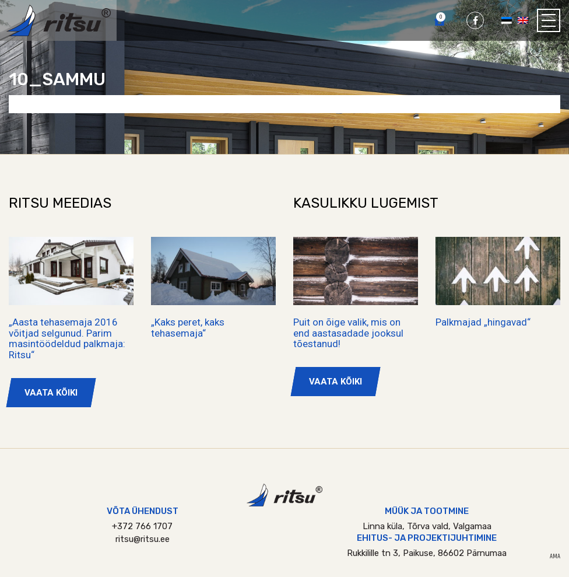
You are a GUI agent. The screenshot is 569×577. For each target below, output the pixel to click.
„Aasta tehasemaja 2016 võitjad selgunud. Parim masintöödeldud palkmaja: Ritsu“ (67, 338)
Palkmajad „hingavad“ (483, 322)
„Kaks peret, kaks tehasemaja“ (187, 327)
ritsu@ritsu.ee (142, 539)
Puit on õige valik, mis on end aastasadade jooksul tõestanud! (348, 332)
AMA (555, 556)
